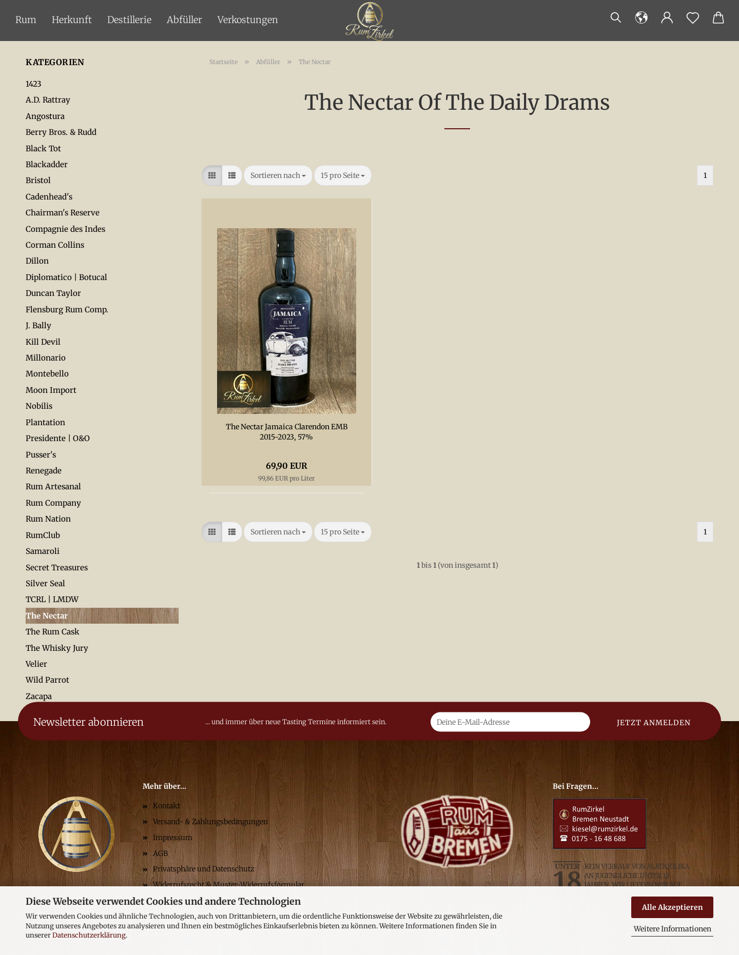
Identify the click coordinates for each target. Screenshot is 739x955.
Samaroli (43, 551)
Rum (25, 20)
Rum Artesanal (53, 486)
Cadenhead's (49, 197)
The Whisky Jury (57, 648)
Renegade (44, 470)
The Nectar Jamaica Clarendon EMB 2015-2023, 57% (286, 432)
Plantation (45, 422)
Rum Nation (48, 519)
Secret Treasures (57, 567)
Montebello (47, 374)
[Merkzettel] (693, 18)
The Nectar (47, 616)
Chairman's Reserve (63, 212)
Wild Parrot (47, 680)
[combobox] (278, 175)
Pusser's (41, 455)
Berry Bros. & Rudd (61, 132)
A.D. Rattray (48, 100)
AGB (160, 853)
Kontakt (166, 805)
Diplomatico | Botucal (66, 277)
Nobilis (39, 406)
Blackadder (47, 164)
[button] (641, 18)
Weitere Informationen (672, 928)
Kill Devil (43, 342)
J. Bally (38, 325)
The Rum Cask (53, 631)
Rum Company (53, 503)
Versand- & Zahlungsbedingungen (210, 821)
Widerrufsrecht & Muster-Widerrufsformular (228, 884)
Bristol (38, 180)
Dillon (37, 261)
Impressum (172, 837)
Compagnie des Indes (65, 229)
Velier (36, 664)
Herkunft (72, 20)
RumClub (43, 535)
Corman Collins (55, 245)
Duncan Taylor (53, 293)
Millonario (46, 358)
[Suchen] (616, 18)
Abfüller (184, 20)
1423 (34, 84)
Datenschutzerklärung (89, 935)
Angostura (45, 116)
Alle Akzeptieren (672, 907)
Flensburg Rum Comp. (67, 309)
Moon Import (51, 390)
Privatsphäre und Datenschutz (204, 868)
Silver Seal (45, 583)
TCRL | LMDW (52, 599)
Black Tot (43, 148)
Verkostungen (248, 20)
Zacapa (39, 696)
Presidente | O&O (58, 438)
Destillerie (129, 20)
